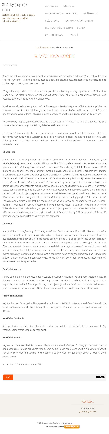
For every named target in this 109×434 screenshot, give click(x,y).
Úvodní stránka (43, 47)
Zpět (8, 377)
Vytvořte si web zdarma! (55, 427)
